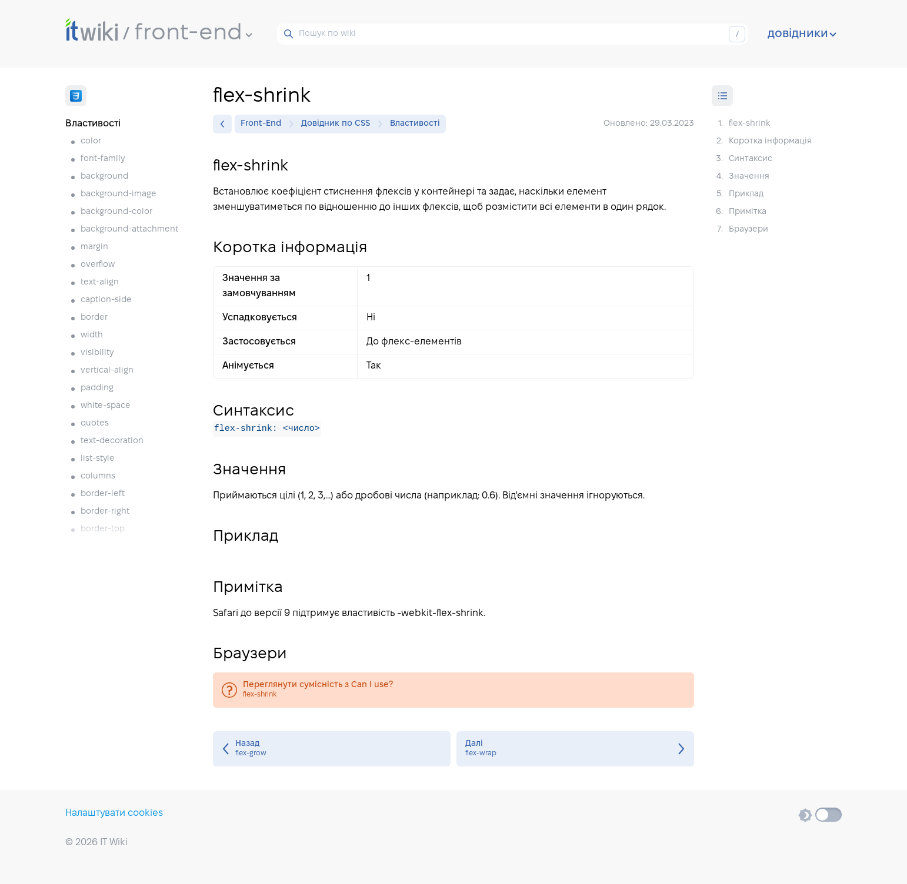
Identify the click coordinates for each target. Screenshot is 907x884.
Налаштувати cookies (114, 813)
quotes (95, 423)
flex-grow (332, 748)
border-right (105, 511)
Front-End (264, 124)
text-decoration (112, 441)
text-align (100, 282)
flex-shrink (453, 690)
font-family (103, 159)
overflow (98, 265)
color (91, 141)
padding (97, 388)
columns (98, 476)
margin (94, 247)
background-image (118, 194)
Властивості (415, 124)
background (104, 176)
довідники (802, 34)
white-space (106, 406)
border (94, 318)
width (92, 335)
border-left (103, 494)
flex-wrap (575, 748)
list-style (98, 459)
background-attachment (129, 229)
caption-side (106, 300)
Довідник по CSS (338, 124)
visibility (97, 353)
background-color (116, 212)
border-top (103, 529)
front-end (193, 33)
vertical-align (107, 370)
